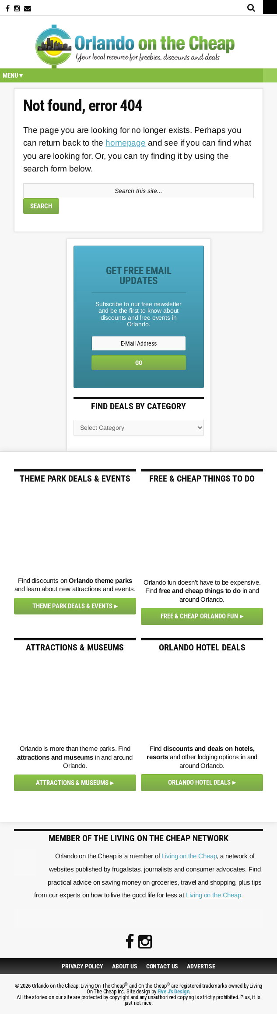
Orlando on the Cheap (138, 46)
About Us (124, 966)
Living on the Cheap (189, 856)
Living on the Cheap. (214, 895)
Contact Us (162, 966)
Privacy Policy (82, 966)
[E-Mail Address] (138, 343)
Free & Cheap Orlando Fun (199, 616)
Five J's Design (173, 991)
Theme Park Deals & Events (72, 606)
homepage (125, 142)
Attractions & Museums (72, 783)
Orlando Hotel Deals (199, 782)
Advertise (201, 966)
